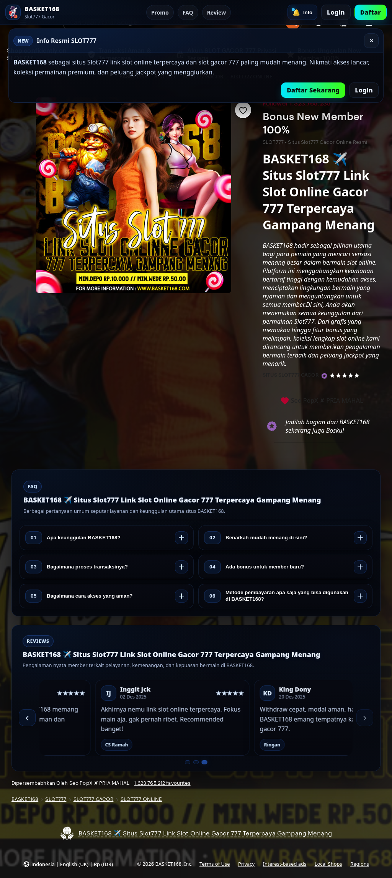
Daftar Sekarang (313, 90)
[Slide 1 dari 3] (187, 762)
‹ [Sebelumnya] (27, 717)
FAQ (188, 12)
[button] (68, 864)
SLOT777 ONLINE (141, 799)
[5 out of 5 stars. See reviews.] (346, 375)
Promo (160, 12)
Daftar (370, 12)
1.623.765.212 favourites (162, 783)
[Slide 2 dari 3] (196, 762)
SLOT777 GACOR (94, 799)
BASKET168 (24, 799)
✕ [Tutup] (371, 41)
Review (216, 12)
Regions (359, 863)
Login (336, 12)
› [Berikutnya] (364, 717)
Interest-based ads (285, 863)
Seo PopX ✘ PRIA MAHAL (321, 401)
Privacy (246, 863)
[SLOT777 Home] (47, 12)
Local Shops (328, 863)
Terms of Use (214, 863)
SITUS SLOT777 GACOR (291, 375)
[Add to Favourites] (243, 110)
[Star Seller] (324, 376)
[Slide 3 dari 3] (204, 762)
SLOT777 (55, 799)
